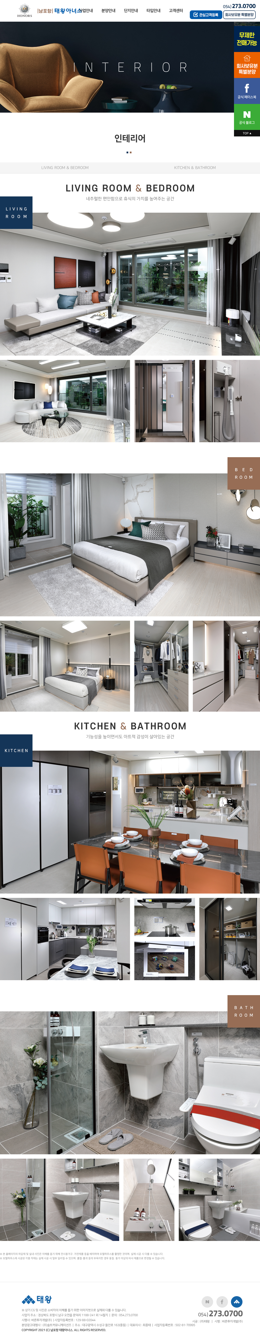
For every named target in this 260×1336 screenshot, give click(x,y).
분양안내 (108, 11)
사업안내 (86, 11)
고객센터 (176, 11)
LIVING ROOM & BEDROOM (65, 168)
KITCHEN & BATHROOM (195, 168)
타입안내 (153, 11)
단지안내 (131, 11)
